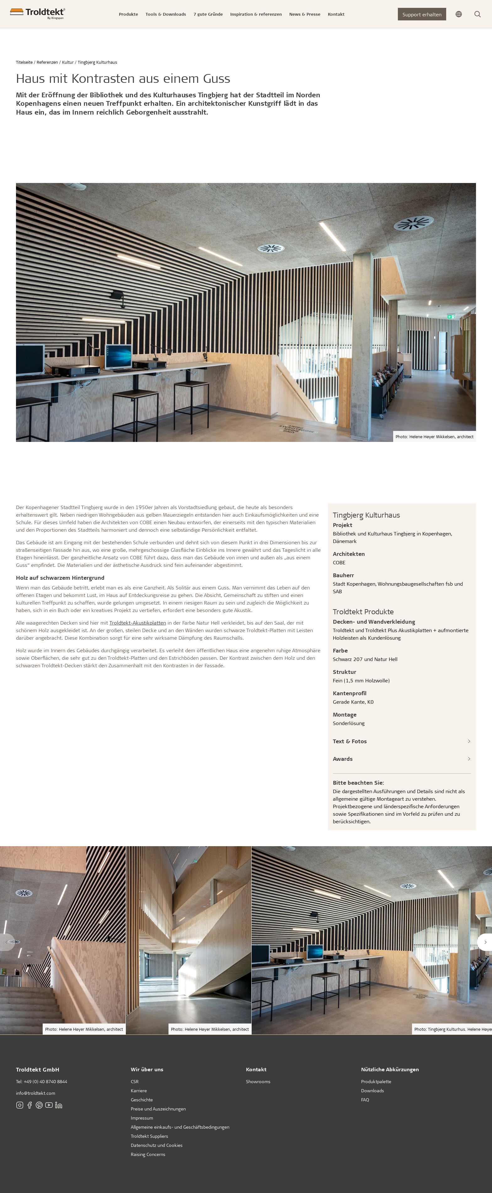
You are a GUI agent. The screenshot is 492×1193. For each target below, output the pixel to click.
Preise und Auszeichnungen (158, 1109)
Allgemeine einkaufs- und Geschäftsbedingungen (180, 1127)
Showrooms (258, 1081)
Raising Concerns (148, 1154)
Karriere (139, 1091)
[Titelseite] (37, 13)
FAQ (365, 1100)
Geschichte (142, 1100)
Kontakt (256, 1069)
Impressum (142, 1118)
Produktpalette (376, 1081)
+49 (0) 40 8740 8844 (45, 1081)
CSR (135, 1081)
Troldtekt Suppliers (149, 1136)
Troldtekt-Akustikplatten (138, 622)
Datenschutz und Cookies (157, 1145)
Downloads (372, 1091)
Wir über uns (147, 1069)
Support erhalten (422, 14)
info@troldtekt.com (35, 1093)
